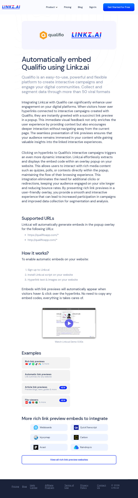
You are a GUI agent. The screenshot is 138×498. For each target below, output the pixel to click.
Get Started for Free (119, 7)
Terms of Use (69, 486)
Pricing (67, 7)
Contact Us (101, 486)
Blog (80, 7)
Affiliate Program (49, 486)
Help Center (34, 486)
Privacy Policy (84, 486)
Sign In (92, 7)
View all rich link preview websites (69, 459)
